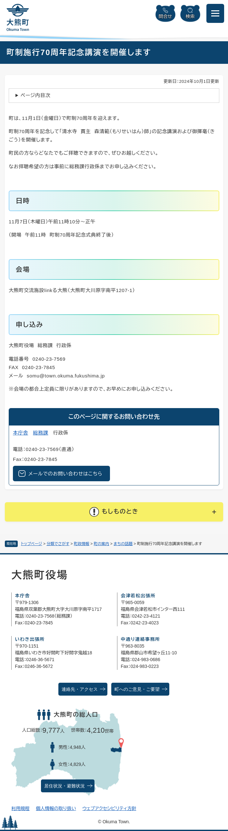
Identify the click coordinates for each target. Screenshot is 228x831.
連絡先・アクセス (80, 689)
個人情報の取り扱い (56, 808)
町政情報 (81, 544)
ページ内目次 (36, 95)
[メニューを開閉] (215, 13)
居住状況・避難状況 (64, 786)
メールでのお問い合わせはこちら (65, 473)
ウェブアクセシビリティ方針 (109, 808)
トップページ (31, 544)
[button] (114, 512)
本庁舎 (20, 432)
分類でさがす (57, 544)
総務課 (40, 432)
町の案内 (101, 544)
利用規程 (20, 808)
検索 (190, 16)
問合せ (165, 16)
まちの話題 (123, 544)
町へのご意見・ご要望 (137, 689)
